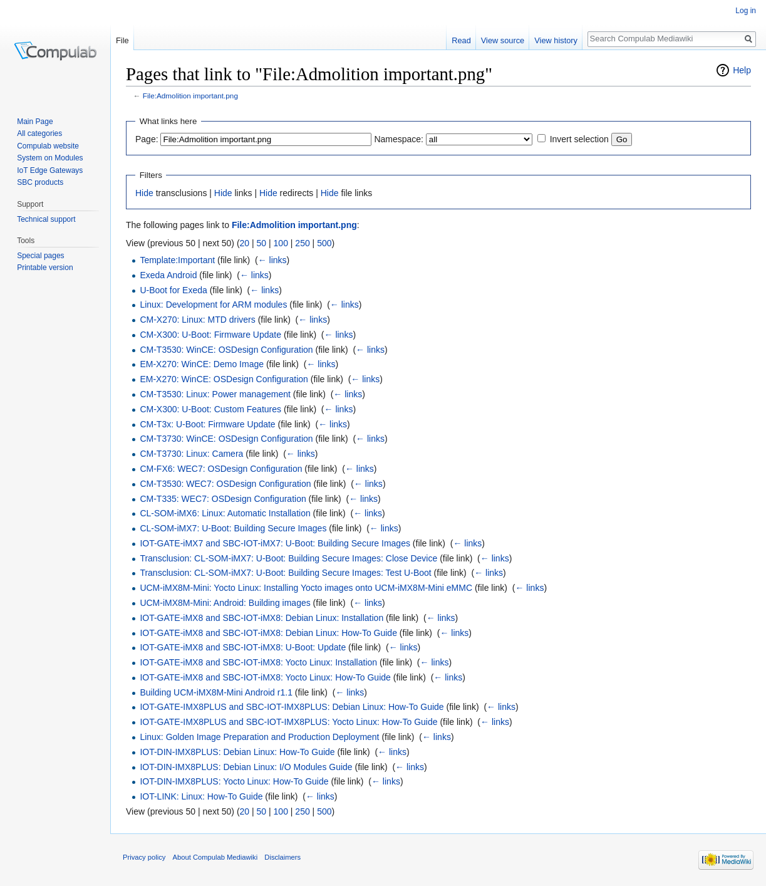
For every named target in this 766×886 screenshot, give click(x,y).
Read (461, 40)
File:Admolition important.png (190, 95)
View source (502, 40)
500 (324, 243)
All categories (39, 133)
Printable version (45, 267)
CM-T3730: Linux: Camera (191, 454)
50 (262, 243)
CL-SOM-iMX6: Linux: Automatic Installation (225, 513)
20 (245, 243)
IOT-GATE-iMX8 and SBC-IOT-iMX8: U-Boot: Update (243, 647)
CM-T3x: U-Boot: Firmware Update (207, 424)
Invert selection (579, 139)
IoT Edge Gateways (50, 170)
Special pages (40, 255)
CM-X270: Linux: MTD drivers (197, 320)
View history (555, 40)
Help (742, 70)
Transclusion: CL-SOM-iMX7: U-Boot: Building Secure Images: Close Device (288, 558)
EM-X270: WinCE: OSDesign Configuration (224, 379)
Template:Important (177, 260)
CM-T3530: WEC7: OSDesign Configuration (225, 484)
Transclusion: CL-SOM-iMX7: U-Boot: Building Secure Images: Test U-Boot (285, 573)
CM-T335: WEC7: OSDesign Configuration (223, 499)
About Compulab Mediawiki (215, 857)
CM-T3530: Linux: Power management (215, 394)
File (122, 40)
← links (272, 260)
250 (302, 243)
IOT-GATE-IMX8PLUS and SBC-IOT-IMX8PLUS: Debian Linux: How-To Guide (291, 707)
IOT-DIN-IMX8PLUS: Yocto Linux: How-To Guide (234, 781)
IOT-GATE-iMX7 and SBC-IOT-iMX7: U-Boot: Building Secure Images (275, 543)
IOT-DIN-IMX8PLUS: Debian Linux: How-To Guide (237, 752)
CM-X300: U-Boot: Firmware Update (210, 335)
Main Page (35, 121)
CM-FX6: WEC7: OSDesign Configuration (221, 469)
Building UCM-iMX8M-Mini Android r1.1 (216, 692)
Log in (745, 10)
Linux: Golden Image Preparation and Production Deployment (259, 737)
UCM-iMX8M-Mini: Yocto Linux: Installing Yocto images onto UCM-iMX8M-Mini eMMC (306, 588)
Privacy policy (144, 857)
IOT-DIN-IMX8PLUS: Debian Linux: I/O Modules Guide (246, 767)
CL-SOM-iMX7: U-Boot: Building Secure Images (233, 528)
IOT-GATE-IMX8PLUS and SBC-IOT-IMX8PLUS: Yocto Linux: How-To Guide (288, 722)
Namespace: (398, 139)
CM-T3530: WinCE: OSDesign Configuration (226, 350)
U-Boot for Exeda (173, 290)
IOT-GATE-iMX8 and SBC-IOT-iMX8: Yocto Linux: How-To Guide (265, 677)
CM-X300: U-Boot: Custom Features (210, 409)
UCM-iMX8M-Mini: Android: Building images (225, 603)
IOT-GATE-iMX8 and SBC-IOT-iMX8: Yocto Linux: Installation (258, 662)
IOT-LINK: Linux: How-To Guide (201, 796)
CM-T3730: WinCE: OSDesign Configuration (226, 439)
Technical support (46, 219)
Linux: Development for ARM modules (213, 305)
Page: (146, 139)
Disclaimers (282, 857)
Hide (144, 193)
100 (281, 243)
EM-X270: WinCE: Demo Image (202, 364)
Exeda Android (168, 275)
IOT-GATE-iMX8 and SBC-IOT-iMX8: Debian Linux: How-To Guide (268, 633)
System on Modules (50, 158)
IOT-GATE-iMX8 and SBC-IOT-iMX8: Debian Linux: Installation (261, 618)
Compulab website (48, 146)
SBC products (40, 182)
